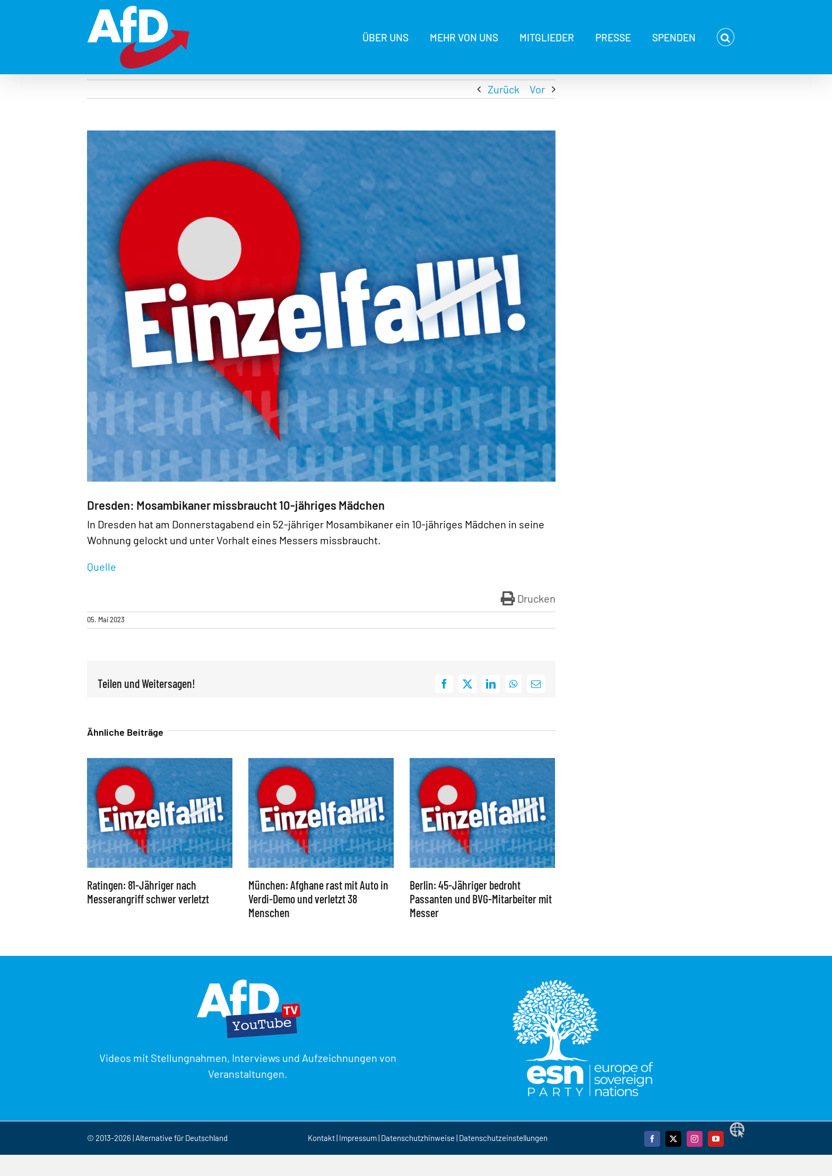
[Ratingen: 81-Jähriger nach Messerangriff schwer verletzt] (159, 764)
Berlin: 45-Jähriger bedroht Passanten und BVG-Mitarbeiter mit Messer (481, 899)
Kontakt (322, 1138)
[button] (725, 37)
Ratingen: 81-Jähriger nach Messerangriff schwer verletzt (148, 891)
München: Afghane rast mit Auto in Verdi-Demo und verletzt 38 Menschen (318, 899)
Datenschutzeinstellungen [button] (503, 1138)
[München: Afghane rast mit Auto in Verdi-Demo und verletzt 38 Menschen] (321, 764)
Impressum (357, 1138)
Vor (537, 89)
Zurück (503, 89)
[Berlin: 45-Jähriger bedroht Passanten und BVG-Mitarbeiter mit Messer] (482, 764)
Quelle (102, 566)
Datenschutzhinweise (417, 1138)
